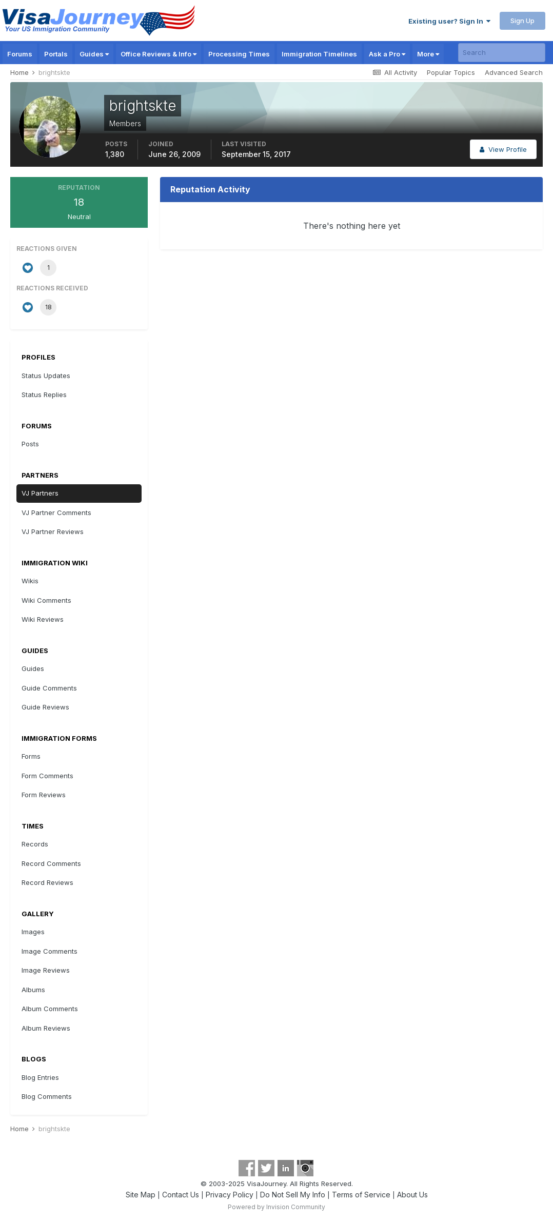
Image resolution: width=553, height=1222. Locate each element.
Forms (31, 756)
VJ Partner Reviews (53, 531)
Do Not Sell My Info (292, 1194)
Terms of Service (361, 1194)
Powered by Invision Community (276, 1207)
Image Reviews (46, 970)
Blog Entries (40, 1077)
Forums (19, 54)
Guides (94, 54)
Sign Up (522, 20)
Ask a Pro (387, 54)
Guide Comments (49, 688)
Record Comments (51, 863)
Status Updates (46, 375)
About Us (412, 1194)
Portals (56, 54)
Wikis (30, 581)
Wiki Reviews (43, 619)
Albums (33, 990)
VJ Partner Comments (56, 512)
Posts (30, 444)
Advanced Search (514, 72)
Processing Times (239, 54)
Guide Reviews (45, 707)
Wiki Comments (46, 600)
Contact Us (180, 1194)
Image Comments (49, 951)
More (428, 54)
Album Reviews (46, 1028)
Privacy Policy (229, 1194)
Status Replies (44, 394)
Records (35, 844)
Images (33, 932)
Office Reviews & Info (158, 54)
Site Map (140, 1194)
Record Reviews (47, 882)
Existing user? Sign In (449, 21)
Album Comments (50, 1008)
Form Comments (47, 776)
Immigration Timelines (319, 54)
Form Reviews (44, 795)
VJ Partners (40, 493)
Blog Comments (47, 1096)
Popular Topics (451, 72)
